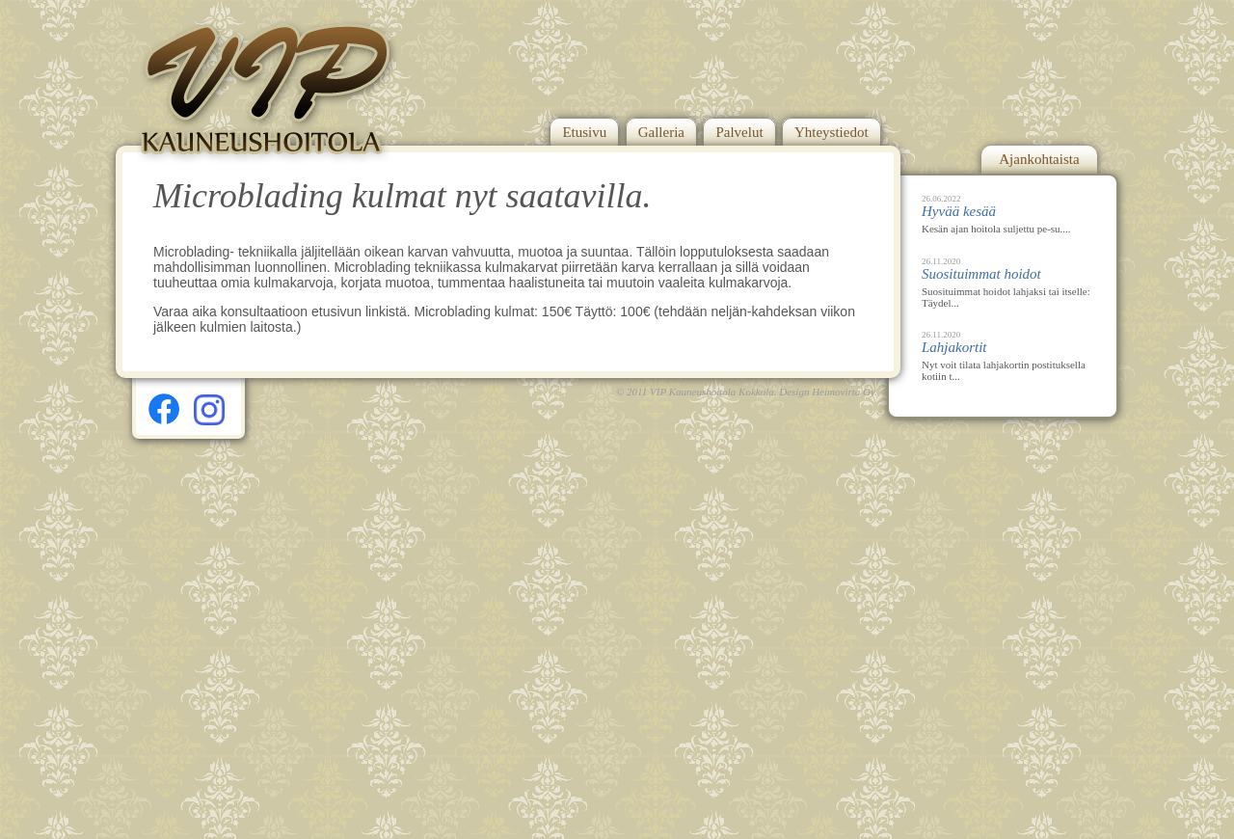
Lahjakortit (954, 347)
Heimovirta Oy (843, 391)
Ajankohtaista (1039, 159)
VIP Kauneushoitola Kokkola (712, 391)
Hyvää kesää (959, 211)
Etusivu (584, 132)
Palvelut (739, 132)
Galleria (661, 132)
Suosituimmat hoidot (981, 274)
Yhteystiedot (831, 132)
